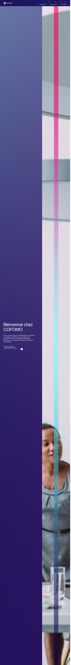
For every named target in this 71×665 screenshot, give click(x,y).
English (65, 1)
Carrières (55, 1)
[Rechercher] (49, 1)
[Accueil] (7, 3)
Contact (60, 1)
